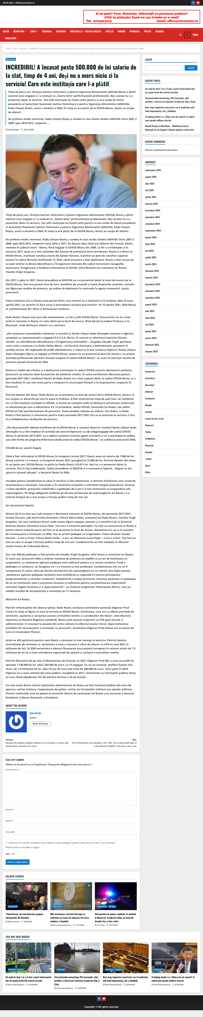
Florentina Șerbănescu (61, 932)
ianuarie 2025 (151, 203)
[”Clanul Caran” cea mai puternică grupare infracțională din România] (27, 903)
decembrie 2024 (152, 210)
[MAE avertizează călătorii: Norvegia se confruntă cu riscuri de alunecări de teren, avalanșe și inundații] (71, 903)
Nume (10, 816)
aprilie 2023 (150, 331)
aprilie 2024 (150, 257)
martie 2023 (150, 338)
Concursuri (150, 371)
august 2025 (151, 176)
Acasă (6, 31)
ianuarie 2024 (151, 277)
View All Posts (40, 723)
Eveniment (61, 31)
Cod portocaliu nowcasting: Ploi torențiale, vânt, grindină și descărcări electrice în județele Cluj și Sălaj (170, 99)
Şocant (148, 458)
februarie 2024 (152, 271)
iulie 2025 (149, 183)
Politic (147, 31)
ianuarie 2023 (151, 351)
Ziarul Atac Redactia (16, 991)
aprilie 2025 (150, 197)
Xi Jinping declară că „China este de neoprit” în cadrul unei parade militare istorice (169, 118)
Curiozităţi (150, 378)
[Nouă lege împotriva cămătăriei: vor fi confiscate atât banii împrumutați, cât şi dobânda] (126, 964)
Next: (104, 746)
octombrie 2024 (152, 223)
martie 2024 (150, 264)
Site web (10, 838)
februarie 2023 (152, 344)
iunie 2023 (150, 318)
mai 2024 (149, 250)
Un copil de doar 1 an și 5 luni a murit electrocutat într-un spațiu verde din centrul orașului (170, 90)
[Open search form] (180, 35)
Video (147, 472)
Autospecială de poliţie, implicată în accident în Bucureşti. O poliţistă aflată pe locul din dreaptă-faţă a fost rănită (115, 924)
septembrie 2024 (153, 230)
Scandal (159, 31)
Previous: (38, 744)
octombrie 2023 (152, 297)
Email (9, 827)
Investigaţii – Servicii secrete (85, 31)
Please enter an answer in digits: (23, 854)
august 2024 (151, 237)
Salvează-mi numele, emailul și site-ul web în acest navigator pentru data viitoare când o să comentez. (62, 849)
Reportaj (149, 445)
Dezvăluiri (10, 59)
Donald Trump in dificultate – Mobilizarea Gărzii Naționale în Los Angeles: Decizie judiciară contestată (169, 127)
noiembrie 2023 (152, 291)
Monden (121, 31)
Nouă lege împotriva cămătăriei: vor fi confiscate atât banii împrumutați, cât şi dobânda (169, 109)
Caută (148, 59)
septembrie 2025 (153, 170)
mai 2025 (149, 190)
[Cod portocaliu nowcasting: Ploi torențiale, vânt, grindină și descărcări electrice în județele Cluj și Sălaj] (77, 964)
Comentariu (13, 776)
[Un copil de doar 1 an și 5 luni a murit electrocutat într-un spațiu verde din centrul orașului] (28, 964)
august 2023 (151, 304)
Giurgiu (112, 913)
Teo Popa (101, 932)
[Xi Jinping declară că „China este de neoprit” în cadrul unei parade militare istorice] (174, 964)
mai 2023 (149, 324)
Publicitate (10, 38)
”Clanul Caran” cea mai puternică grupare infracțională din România (24, 922)
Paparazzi (135, 31)
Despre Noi (18, 31)
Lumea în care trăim (154, 418)
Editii (33, 31)
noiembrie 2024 (152, 217)
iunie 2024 (150, 244)
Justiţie (109, 31)
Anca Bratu (13, 129)
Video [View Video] (191, 34)
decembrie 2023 (152, 284)
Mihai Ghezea (13, 928)
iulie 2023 (149, 311)
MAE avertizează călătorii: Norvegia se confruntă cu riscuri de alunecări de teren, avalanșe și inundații (69, 924)
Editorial (47, 31)
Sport (147, 465)
